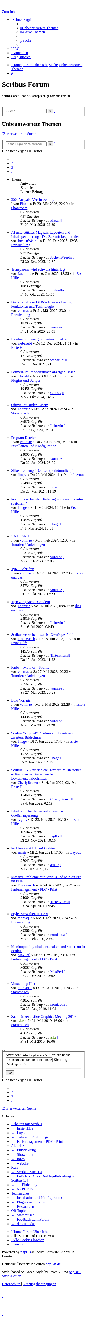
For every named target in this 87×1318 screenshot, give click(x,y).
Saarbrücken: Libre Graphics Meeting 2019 (43, 1016)
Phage (22, 507)
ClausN (23, 376)
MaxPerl (24, 955)
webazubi (25, 343)
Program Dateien (23, 438)
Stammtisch (20, 413)
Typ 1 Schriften (22, 569)
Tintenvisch (26, 639)
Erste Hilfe (19, 347)
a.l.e (21, 1021)
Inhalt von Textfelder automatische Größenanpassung (37, 813)
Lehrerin (24, 409)
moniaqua (25, 918)
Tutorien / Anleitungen (28, 544)
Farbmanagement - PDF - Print (34, 889)
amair (22, 852)
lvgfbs (22, 819)
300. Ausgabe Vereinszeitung (32, 200)
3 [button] (12, 167)
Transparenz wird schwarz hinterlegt (38, 269)
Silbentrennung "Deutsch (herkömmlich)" (42, 470)
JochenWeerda (28, 241)
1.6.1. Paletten (21, 536)
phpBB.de (53, 1264)
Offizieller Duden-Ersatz (29, 405)
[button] (12, 171)
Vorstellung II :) (23, 984)
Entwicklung (20, 245)
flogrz (22, 475)
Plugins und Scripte (25, 380)
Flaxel (24, 204)
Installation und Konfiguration (33, 446)
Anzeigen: (27, 1055)
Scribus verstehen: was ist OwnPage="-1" (42, 635)
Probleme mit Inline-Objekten (33, 848)
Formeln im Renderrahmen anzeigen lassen (43, 372)
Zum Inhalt (10, 12)
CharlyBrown (28, 783)
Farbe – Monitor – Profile (30, 667)
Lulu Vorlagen (21, 700)
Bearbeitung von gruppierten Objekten (39, 339)
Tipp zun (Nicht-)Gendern (30, 602)
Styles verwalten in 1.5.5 (29, 914)
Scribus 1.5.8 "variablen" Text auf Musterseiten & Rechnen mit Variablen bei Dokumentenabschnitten (46, 774)
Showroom (19, 208)
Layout (78, 475)
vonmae (23, 311)
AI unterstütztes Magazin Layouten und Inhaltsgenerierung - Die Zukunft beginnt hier (45, 234)
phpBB (25, 1252)
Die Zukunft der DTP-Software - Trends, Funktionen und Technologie (41, 304)
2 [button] (12, 163)
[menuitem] (39, 28)
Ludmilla (24, 274)
